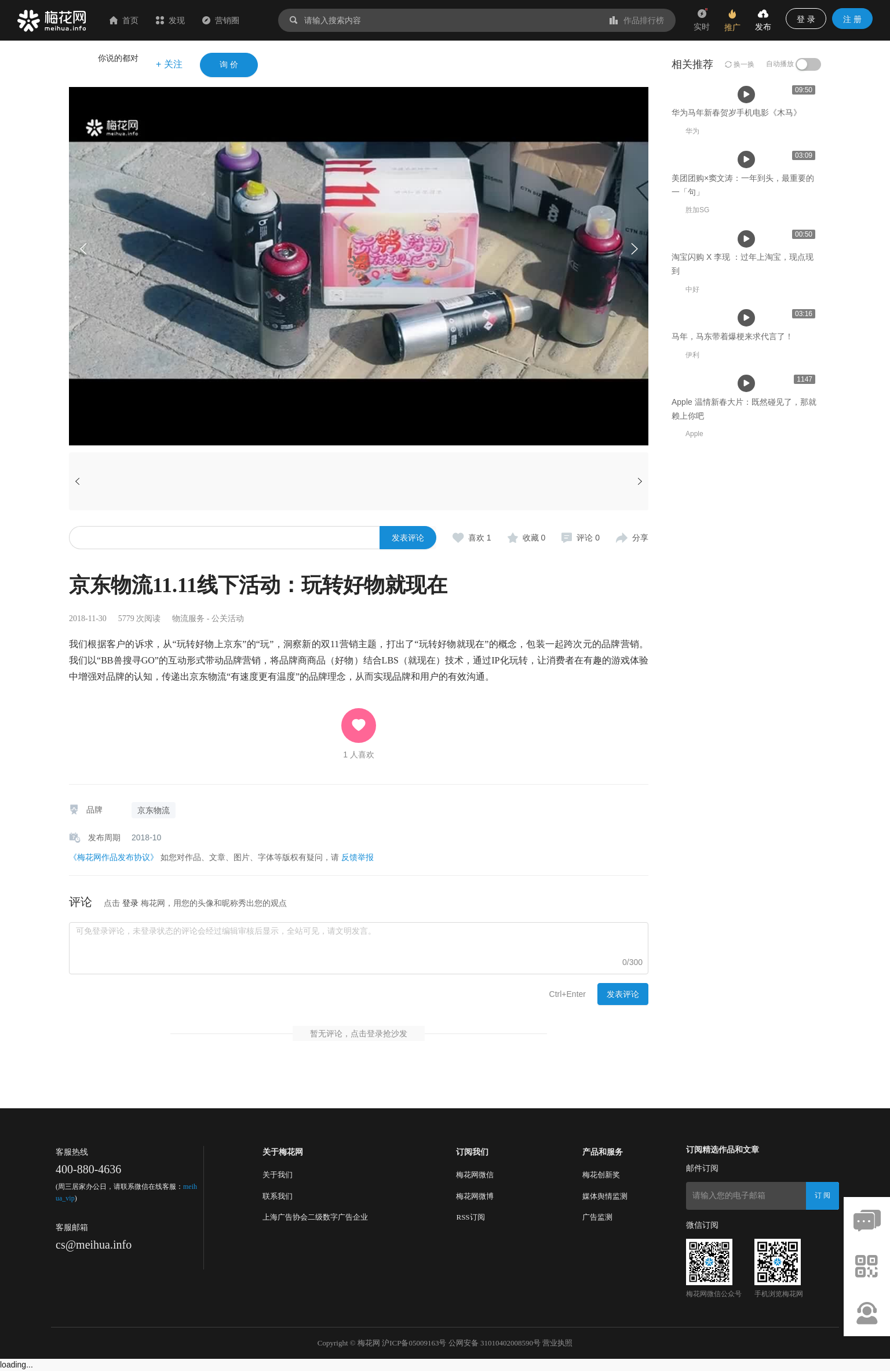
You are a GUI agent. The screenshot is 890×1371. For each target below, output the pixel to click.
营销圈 (220, 20)
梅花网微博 (475, 1196)
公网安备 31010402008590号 (494, 1343)
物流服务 (188, 618)
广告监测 (597, 1217)
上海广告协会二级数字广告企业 (315, 1217)
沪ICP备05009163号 (414, 1343)
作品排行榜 (637, 20)
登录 (130, 903)
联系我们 (277, 1196)
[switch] (808, 64)
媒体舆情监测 (605, 1196)
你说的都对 (118, 58)
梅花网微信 (475, 1174)
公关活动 (227, 618)
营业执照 (557, 1343)
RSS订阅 (470, 1217)
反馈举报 (357, 857)
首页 (124, 20)
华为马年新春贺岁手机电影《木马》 (268, 351)
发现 (170, 20)
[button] (633, 249)
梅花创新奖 (601, 1174)
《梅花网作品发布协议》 (113, 857)
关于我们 (277, 1174)
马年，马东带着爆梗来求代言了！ (732, 715)
